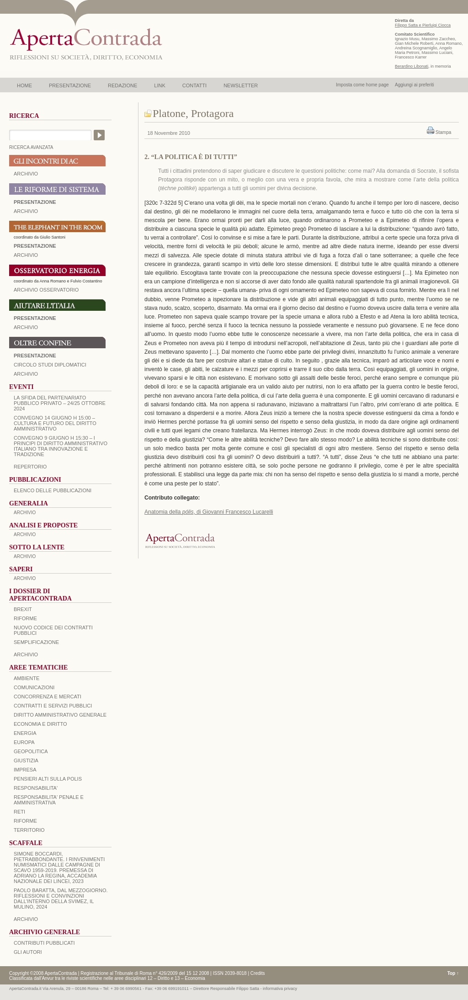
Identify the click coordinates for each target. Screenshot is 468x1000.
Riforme (25, 618)
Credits (257, 973)
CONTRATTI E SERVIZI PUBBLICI (53, 705)
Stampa (443, 132)
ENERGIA (25, 733)
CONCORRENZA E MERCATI (47, 696)
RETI (19, 811)
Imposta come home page (362, 84)
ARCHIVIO (26, 173)
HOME (24, 85)
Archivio (26, 327)
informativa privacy (280, 988)
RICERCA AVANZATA (31, 147)
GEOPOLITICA (31, 751)
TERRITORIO (29, 830)
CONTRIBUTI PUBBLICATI (44, 943)
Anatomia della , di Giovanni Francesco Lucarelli (208, 512)
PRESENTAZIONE (70, 85)
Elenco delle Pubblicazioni (52, 490)
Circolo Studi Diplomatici (50, 364)
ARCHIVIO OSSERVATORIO (46, 290)
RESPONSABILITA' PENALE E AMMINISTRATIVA (49, 799)
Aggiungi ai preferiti (414, 84)
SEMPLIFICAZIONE (36, 642)
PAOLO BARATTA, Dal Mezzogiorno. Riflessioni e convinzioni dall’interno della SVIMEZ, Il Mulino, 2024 (61, 899)
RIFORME (25, 821)
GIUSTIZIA (26, 760)
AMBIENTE (26, 678)
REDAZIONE (122, 85)
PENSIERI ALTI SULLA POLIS (48, 779)
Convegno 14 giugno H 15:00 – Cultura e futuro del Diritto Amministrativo (55, 423)
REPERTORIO (30, 466)
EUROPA (24, 742)
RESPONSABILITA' (36, 788)
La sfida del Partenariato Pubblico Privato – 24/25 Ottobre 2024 (60, 403)
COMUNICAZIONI (34, 687)
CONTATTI (194, 85)
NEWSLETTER (240, 85)
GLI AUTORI (28, 952)
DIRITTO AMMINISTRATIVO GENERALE (60, 715)
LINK (159, 85)
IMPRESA (25, 769)
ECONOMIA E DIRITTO (40, 724)
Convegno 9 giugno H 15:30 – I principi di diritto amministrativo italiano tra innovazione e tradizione (60, 446)
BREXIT (23, 609)
